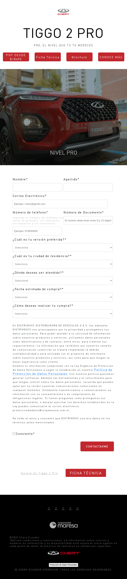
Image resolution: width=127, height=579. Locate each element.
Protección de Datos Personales (63, 565)
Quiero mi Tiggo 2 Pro (39, 473)
